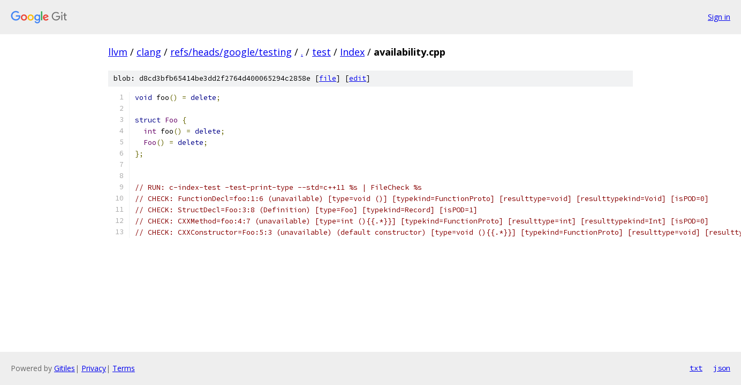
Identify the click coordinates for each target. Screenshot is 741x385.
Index (352, 51)
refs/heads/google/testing (231, 51)
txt (696, 368)
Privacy (93, 368)
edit (357, 78)
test (321, 51)
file (327, 78)
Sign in (719, 17)
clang (149, 51)
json (721, 368)
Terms (123, 368)
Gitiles (64, 368)
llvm (117, 51)
